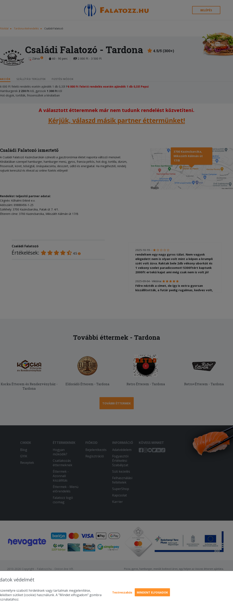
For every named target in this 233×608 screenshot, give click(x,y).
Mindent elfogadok (152, 592)
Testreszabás (122, 592)
